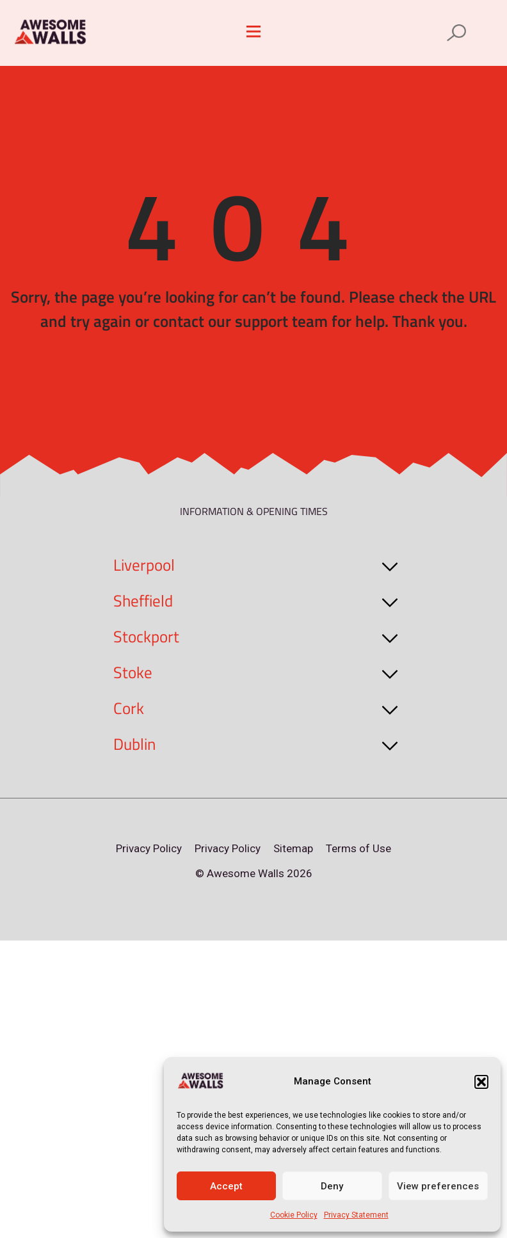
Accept (226, 1186)
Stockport (146, 636)
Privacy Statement (356, 1214)
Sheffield (143, 601)
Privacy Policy (149, 848)
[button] (481, 1081)
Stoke (132, 672)
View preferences (438, 1186)
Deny (332, 1186)
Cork (128, 708)
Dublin (134, 744)
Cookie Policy (294, 1214)
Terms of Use (358, 848)
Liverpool (144, 565)
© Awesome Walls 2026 (253, 873)
